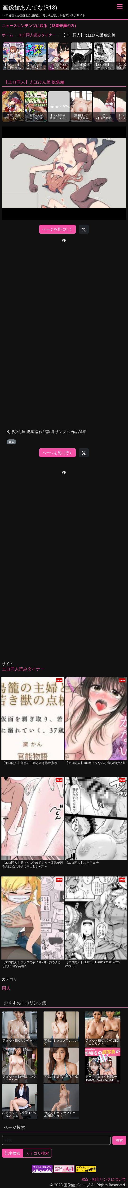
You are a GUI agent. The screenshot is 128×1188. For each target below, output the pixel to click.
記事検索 (12, 1153)
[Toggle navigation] (119, 6)
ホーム (7, 34)
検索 (119, 1140)
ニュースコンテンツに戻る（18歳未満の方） (40, 25)
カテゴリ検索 (37, 1153)
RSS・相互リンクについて (104, 1179)
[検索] (56, 1140)
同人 (11, 442)
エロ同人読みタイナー (37, 34)
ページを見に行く (57, 229)
